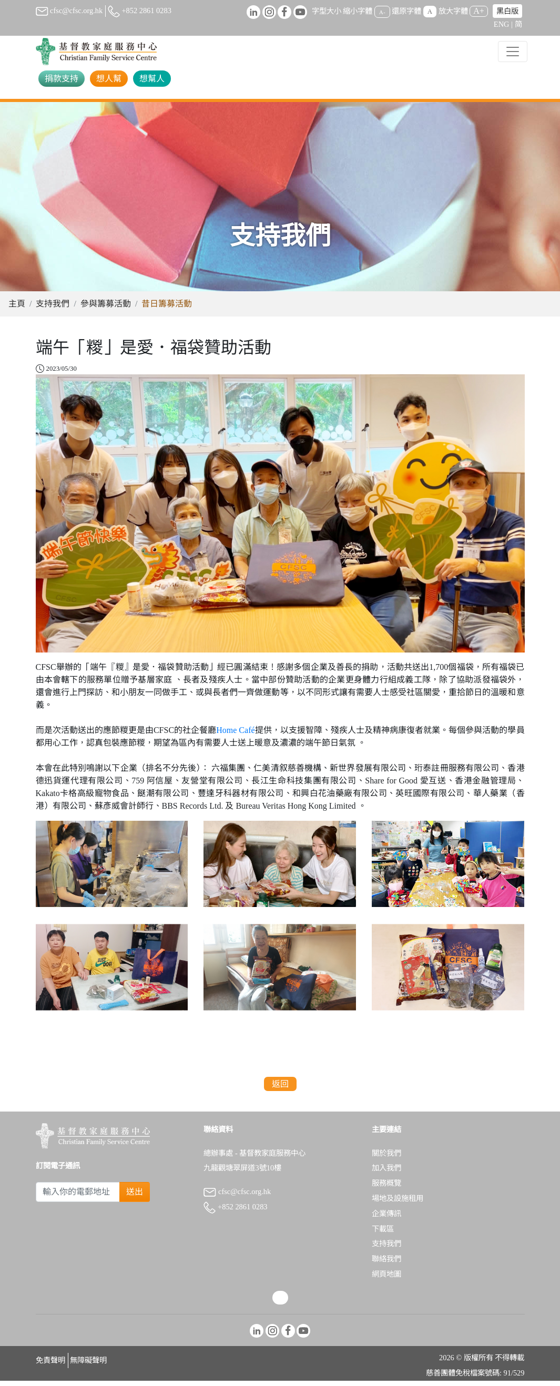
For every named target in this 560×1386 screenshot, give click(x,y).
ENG (502, 24)
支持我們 (52, 308)
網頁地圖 (386, 1279)
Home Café (235, 735)
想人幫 (108, 78)
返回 (280, 1089)
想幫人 (152, 78)
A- (382, 11)
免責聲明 (50, 1365)
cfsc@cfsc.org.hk (69, 10)
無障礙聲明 (88, 1365)
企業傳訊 (386, 1219)
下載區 (383, 1234)
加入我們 (386, 1173)
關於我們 (386, 1158)
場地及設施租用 (397, 1203)
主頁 (16, 308)
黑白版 (507, 11)
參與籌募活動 (105, 308)
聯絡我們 (386, 1264)
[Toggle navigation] (512, 51)
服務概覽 (386, 1188)
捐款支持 (61, 78)
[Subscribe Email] (78, 1197)
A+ (478, 10)
